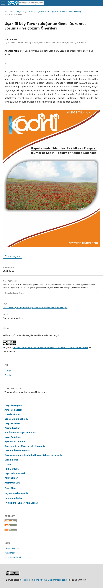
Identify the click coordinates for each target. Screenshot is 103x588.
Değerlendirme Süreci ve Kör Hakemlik (25, 446)
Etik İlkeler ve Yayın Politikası (20, 432)
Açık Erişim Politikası (15, 441)
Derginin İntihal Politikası (18, 450)
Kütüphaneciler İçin (13, 557)
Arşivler (20, 11)
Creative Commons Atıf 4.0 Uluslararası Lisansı (43, 579)
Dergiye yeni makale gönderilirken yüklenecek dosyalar (34, 455)
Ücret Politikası (13, 437)
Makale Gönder (12, 414)
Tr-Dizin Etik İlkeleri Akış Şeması (21, 502)
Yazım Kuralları (12, 427)
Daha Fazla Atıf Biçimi (14, 293)
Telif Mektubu (12, 468)
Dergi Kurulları (12, 423)
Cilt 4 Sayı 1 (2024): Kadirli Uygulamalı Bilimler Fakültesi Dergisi (55, 11)
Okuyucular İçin (12, 548)
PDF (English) (13, 256)
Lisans (8, 464)
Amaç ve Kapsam (13, 409)
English (8, 375)
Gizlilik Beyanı (12, 459)
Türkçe (8, 370)
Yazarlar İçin (10, 552)
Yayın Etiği (10, 488)
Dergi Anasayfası (13, 405)
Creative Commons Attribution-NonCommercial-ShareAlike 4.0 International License (50, 347)
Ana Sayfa (9, 11)
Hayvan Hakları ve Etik (16, 493)
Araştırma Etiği (12, 482)
